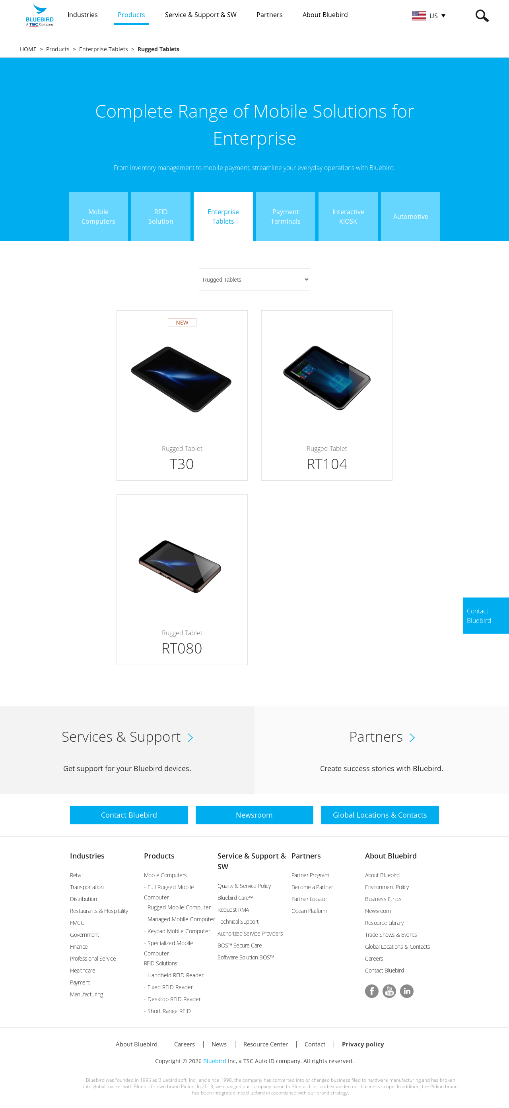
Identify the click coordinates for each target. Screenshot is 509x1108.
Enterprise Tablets (103, 49)
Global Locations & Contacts (397, 946)
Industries (87, 855)
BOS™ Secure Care (240, 945)
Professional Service (93, 958)
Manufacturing (86, 994)
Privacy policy (363, 1044)
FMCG (77, 922)
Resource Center (265, 1044)
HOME (28, 49)
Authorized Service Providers (250, 933)
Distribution (83, 899)
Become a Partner (312, 887)
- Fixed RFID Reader (168, 987)
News (219, 1044)
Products (58, 49)
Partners (306, 855)
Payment (80, 982)
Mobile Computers (165, 875)
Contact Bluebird (384, 970)
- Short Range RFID (167, 1011)
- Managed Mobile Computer (179, 919)
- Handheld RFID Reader (174, 975)
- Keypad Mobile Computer (177, 931)
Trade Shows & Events (391, 934)
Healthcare (82, 970)
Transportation (86, 887)
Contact (315, 1044)
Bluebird (214, 1061)
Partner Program (310, 875)
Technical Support (238, 921)
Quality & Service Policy (244, 885)
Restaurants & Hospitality (99, 911)
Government (84, 934)
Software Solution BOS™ (246, 957)
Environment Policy (386, 887)
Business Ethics (383, 899)
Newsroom (377, 911)
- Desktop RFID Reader (172, 999)
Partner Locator (309, 899)
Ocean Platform (309, 911)
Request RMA (233, 909)
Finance (79, 946)
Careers (374, 958)
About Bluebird (391, 855)
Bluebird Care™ (235, 897)
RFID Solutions (160, 963)
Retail (76, 875)
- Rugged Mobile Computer (177, 907)
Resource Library (384, 922)
